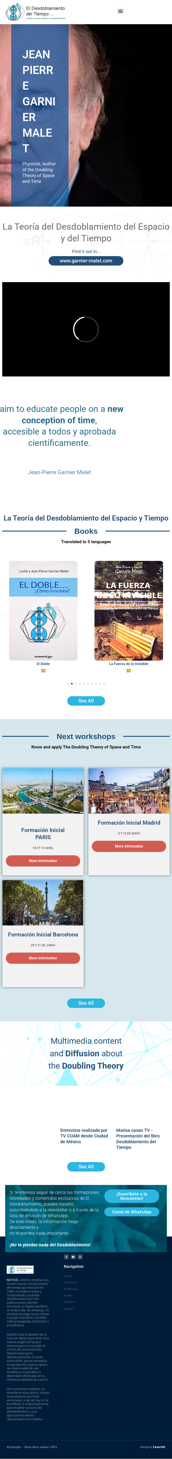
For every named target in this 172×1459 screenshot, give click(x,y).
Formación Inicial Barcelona (43, 934)
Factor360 (159, 1447)
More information (43, 861)
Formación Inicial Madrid (129, 822)
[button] (120, 11)
